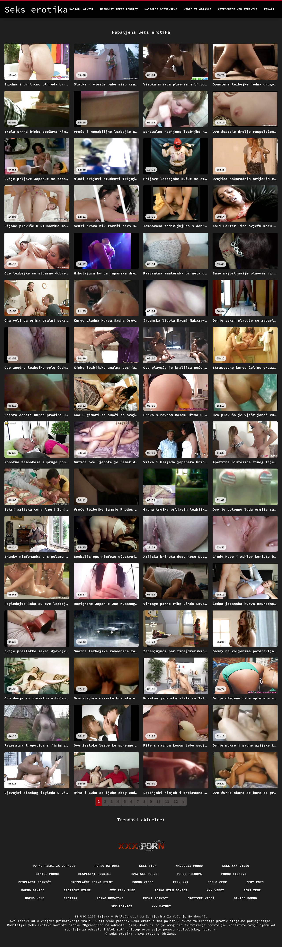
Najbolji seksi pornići (119, 9)
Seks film (147, 866)
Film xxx (180, 882)
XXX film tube (122, 890)
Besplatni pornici (94, 874)
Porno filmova (189, 874)
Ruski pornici (155, 898)
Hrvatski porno (144, 874)
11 (167, 801)
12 (176, 801)
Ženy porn (255, 882)
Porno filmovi (233, 874)
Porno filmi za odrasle (54, 866)
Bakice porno (47, 874)
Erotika (70, 898)
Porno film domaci (171, 890)
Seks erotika (121, 934)
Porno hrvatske (110, 898)
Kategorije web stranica (237, 9)
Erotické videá (201, 898)
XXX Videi (215, 890)
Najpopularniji (81, 9)
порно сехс (217, 882)
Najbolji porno (189, 866)
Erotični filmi (77, 890)
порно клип (35, 898)
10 (158, 801)
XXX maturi (161, 906)
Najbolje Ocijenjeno (161, 9)
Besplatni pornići (34, 882)
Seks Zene (252, 890)
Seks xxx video (235, 866)
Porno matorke (107, 866)
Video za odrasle (197, 9)
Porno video (142, 882)
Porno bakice (32, 890)
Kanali (269, 9)
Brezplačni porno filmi (91, 882)
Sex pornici (121, 906)
